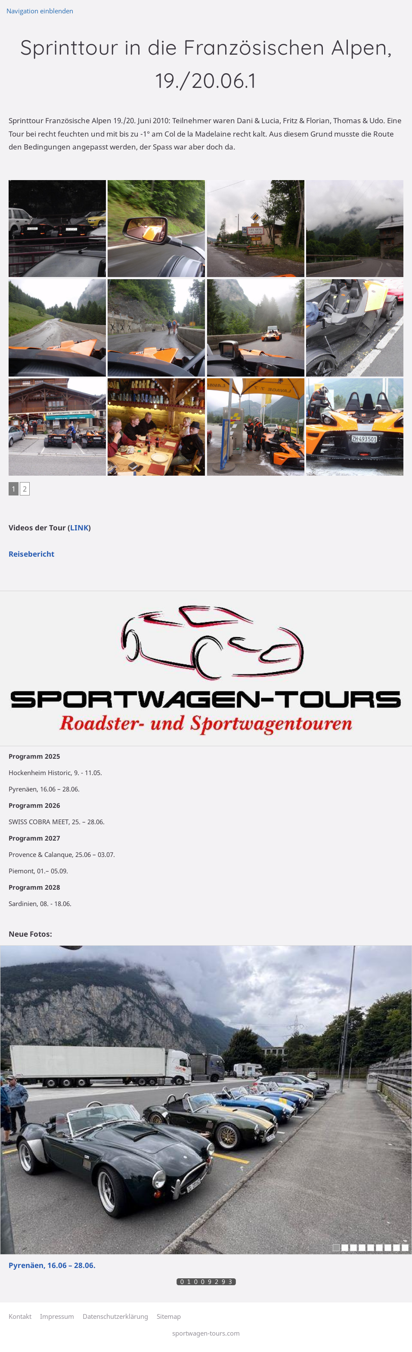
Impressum (57, 1316)
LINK (79, 528)
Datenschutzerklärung (115, 1316)
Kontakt (20, 1316)
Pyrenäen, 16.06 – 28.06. (52, 1265)
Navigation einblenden (39, 10)
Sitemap (169, 1316)
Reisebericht (31, 554)
